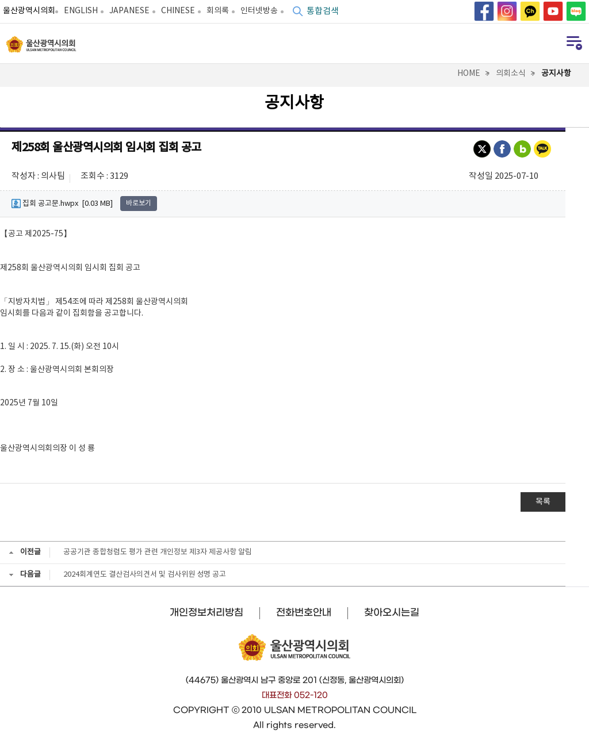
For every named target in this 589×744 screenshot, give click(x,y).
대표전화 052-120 (295, 695)
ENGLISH (81, 11)
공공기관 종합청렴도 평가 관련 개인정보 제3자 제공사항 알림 (157, 552)
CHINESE (178, 11)
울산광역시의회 (29, 11)
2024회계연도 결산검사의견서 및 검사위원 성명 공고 (144, 574)
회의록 (217, 11)
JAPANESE (129, 11)
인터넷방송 (259, 11)
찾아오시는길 (391, 612)
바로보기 (138, 203)
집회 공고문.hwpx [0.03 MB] (62, 203)
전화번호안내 (303, 612)
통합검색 (323, 11)
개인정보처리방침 (206, 612)
